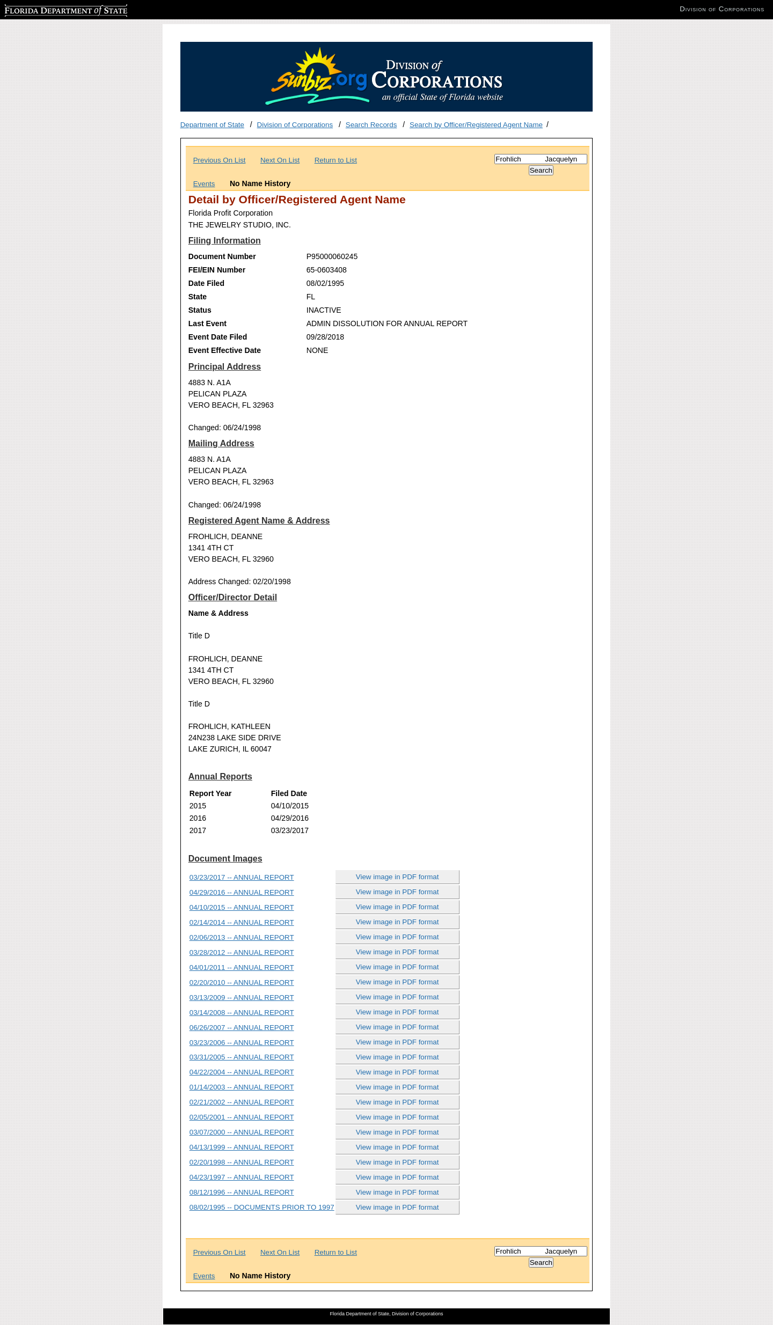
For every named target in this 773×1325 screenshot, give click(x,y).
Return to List (336, 160)
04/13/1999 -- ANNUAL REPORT (241, 1147)
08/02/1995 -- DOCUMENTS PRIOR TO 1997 (261, 1207)
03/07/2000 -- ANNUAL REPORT (241, 1132)
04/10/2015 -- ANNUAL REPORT (241, 907)
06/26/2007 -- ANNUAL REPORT (241, 1028)
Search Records (371, 125)
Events (204, 184)
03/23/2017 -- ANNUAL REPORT (241, 877)
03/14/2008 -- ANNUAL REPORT (241, 1013)
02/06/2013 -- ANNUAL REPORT (241, 937)
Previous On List (219, 160)
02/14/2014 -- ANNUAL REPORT (241, 922)
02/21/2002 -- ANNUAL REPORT (241, 1102)
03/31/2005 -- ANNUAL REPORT (241, 1057)
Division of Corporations (295, 125)
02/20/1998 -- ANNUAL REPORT (241, 1162)
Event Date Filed (217, 337)
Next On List (280, 160)
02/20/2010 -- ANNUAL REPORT (241, 982)
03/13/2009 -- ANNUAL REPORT (241, 997)
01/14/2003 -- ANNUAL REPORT (241, 1087)
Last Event (207, 323)
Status (200, 310)
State (197, 296)
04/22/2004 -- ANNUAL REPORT (241, 1072)
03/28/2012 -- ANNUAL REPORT (241, 952)
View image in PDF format (397, 877)
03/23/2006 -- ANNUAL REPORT (241, 1043)
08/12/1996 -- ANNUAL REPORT (241, 1192)
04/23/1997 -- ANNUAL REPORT (241, 1177)
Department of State (212, 125)
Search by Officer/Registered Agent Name (476, 125)
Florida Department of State (48, 9)
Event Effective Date (224, 350)
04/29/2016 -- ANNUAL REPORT (241, 892)
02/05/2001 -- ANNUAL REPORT (241, 1117)
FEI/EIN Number (216, 270)
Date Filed (206, 283)
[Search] (540, 159)
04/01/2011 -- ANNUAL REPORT (241, 967)
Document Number (222, 256)
